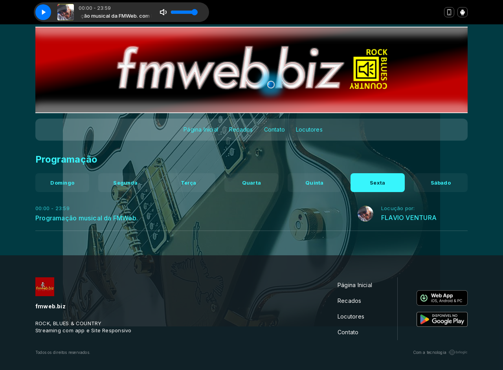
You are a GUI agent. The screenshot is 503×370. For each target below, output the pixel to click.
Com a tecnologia (440, 352)
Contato (274, 129)
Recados (241, 129)
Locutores (309, 129)
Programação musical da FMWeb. (86, 218)
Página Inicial (201, 129)
